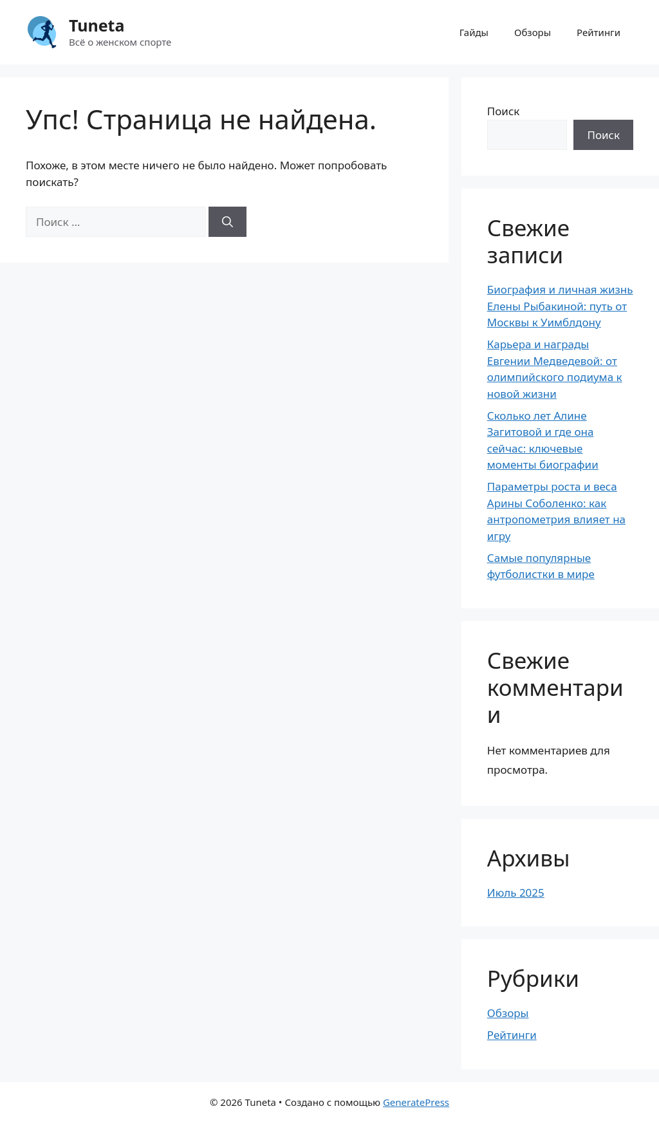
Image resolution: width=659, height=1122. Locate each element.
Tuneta (96, 25)
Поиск (503, 111)
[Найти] (227, 222)
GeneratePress (416, 1102)
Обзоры (532, 32)
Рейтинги (598, 32)
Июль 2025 (515, 892)
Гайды (473, 32)
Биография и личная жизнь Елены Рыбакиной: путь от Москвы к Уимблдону (560, 306)
